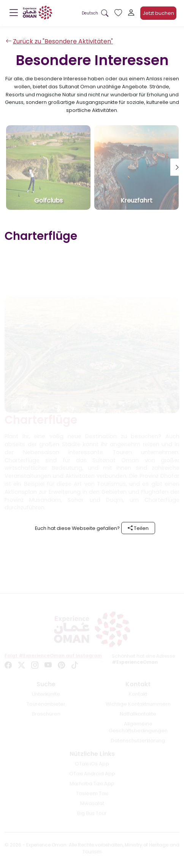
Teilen (138, 528)
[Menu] (14, 14)
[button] (90, 13)
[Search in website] (104, 13)
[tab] (48, 167)
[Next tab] (177, 167)
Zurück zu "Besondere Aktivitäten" (59, 41)
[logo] (37, 12)
